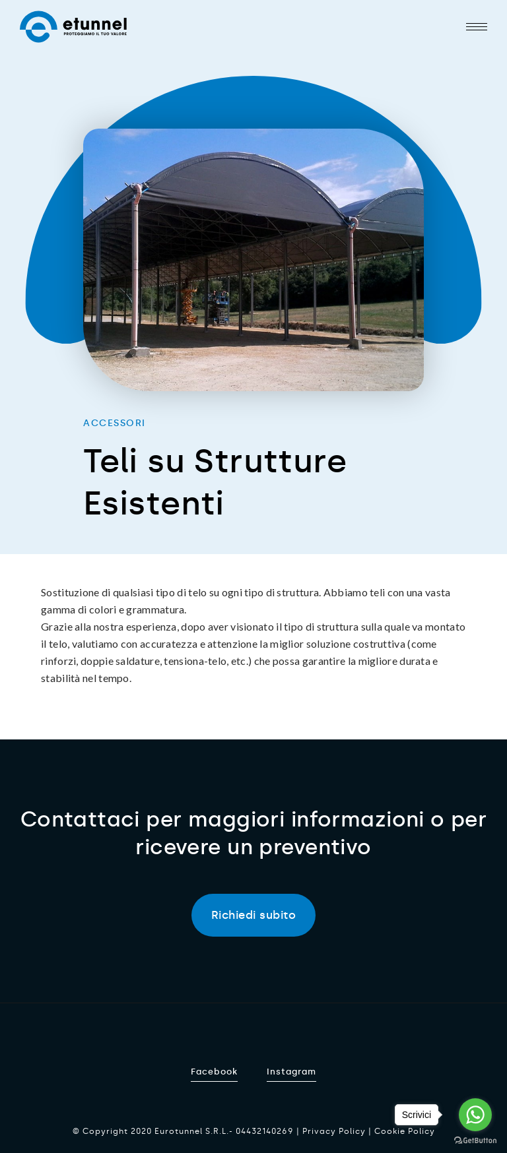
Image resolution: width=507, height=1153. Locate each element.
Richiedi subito (253, 914)
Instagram (291, 1071)
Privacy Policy (334, 1131)
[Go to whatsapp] (475, 1114)
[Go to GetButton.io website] (475, 1140)
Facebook (214, 1071)
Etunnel (73, 27)
